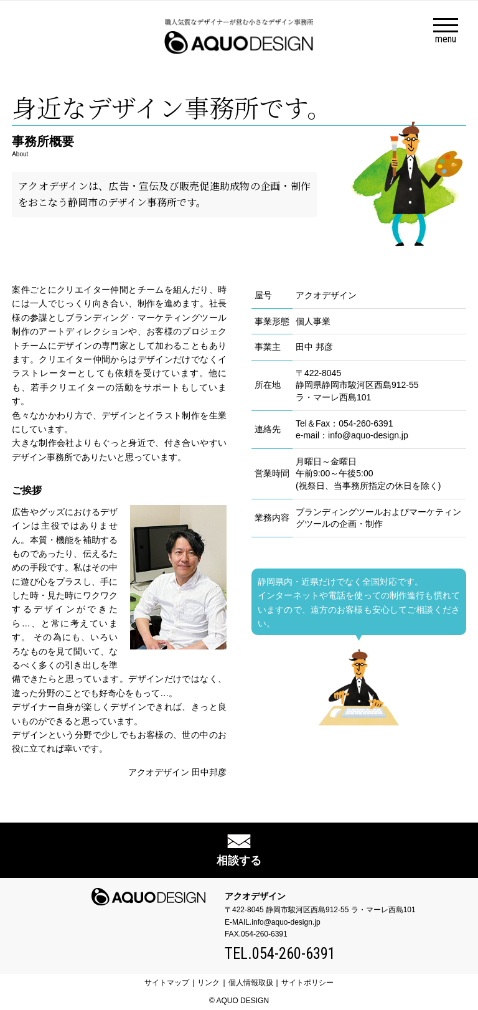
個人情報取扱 (250, 982)
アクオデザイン (255, 896)
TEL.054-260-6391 (280, 954)
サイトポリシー (307, 982)
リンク (208, 982)
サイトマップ (166, 982)
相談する (239, 860)
